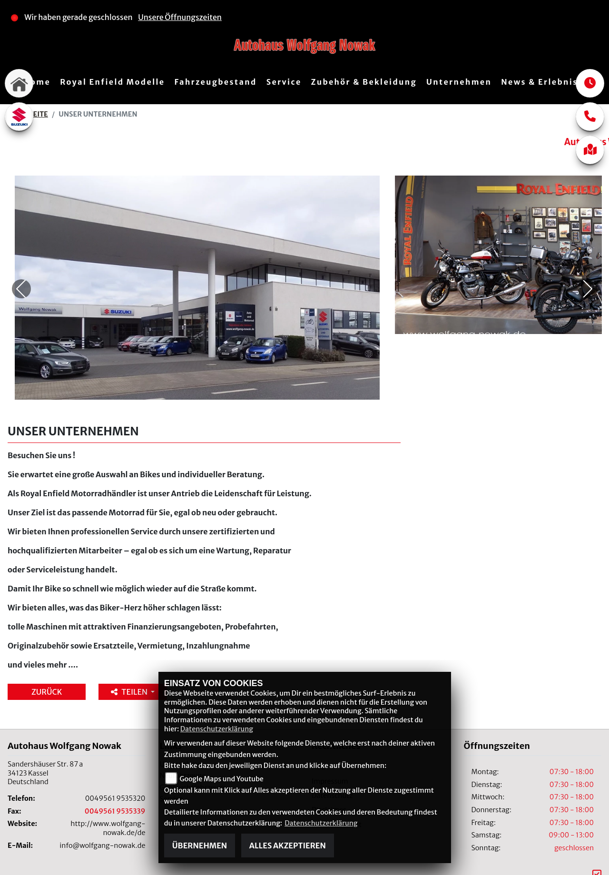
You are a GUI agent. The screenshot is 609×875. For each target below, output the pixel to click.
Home (36, 82)
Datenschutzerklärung (216, 729)
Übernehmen (199, 845)
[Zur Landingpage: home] (19, 83)
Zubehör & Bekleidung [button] (364, 82)
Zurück (46, 654)
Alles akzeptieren (287, 845)
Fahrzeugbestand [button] (215, 82)
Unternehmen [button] (458, 82)
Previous (21, 270)
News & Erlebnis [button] (539, 82)
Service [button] (284, 82)
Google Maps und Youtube (221, 779)
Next (587, 270)
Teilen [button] (129, 654)
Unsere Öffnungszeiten (180, 17)
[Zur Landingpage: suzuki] (19, 116)
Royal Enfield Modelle (112, 82)
